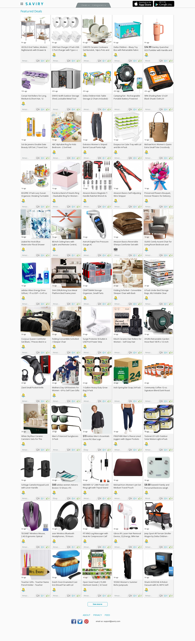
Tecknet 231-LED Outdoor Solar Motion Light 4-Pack (156, 437)
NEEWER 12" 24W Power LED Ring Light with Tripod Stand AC (96, 487)
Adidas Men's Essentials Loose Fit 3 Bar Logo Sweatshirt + (96, 439)
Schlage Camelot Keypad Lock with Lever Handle (35, 486)
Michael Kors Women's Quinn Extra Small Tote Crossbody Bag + (158, 147)
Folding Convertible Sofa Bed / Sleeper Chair (65, 340)
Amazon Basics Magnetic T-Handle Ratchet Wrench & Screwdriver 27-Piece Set (95, 196)
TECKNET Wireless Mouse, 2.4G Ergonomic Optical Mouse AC (33, 536)
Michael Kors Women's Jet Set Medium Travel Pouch (127, 486)
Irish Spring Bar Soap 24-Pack (127, 387)
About (86, 615)
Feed (107, 615)
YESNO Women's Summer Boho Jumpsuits (125, 583)
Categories (98, 5)
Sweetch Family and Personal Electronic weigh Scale (156, 487)
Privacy (97, 615)
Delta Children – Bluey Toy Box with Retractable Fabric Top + (126, 50)
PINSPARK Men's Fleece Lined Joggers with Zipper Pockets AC (127, 439)
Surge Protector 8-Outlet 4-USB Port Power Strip (95, 340)
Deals (84, 5)
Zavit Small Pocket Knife (32, 387)
